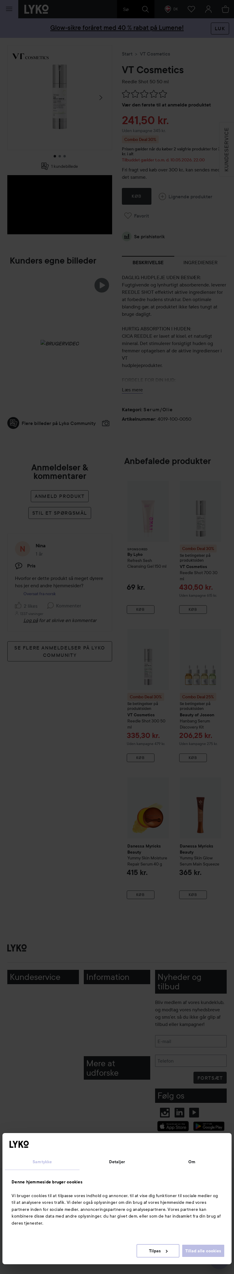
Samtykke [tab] (42, 1161)
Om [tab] (191, 1161)
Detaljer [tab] (117, 1161)
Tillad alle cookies (203, 1250)
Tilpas (158, 1250)
